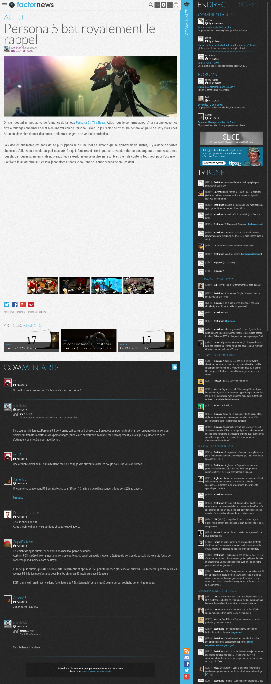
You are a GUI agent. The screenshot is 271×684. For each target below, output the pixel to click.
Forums (208, 74)
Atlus (6, 311)
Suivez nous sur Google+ (187, 676)
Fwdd (208, 97)
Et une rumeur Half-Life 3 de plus (215, 27)
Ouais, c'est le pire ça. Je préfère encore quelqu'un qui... (223, 65)
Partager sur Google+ (23, 304)
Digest (247, 5)
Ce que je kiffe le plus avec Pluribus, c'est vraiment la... (223, 107)
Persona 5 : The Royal (90, 122)
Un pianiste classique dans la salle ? (217, 86)
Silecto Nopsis (212, 79)
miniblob (19, 47)
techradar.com (256, 224)
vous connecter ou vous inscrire (97, 671)
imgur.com (237, 635)
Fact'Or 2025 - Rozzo (209, 62)
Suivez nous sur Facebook (187, 664)
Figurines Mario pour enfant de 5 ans (217, 122)
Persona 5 (20, 311)
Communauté (187, 323)
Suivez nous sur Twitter (187, 670)
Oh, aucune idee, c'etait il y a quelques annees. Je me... (223, 125)
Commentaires (216, 15)
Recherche (151, 5)
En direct (214, 5)
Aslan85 (209, 114)
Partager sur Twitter (6, 304)
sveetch (209, 19)
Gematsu (18, 497)
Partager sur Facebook (15, 304)
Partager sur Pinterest (31, 304)
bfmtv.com (231, 321)
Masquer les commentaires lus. (174, 366)
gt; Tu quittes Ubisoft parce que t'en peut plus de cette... (224, 48)
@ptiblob (30, 51)
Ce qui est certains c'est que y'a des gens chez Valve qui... (224, 30)
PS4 (12, 311)
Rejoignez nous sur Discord (187, 657)
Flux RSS (187, 651)
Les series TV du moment (211, 104)
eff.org (210, 677)
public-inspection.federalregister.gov (230, 646)
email (18, 51)
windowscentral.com (252, 254)
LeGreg (209, 37)
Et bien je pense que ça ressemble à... (215, 89)
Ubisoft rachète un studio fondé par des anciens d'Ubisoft (228, 45)
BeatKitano (211, 55)
